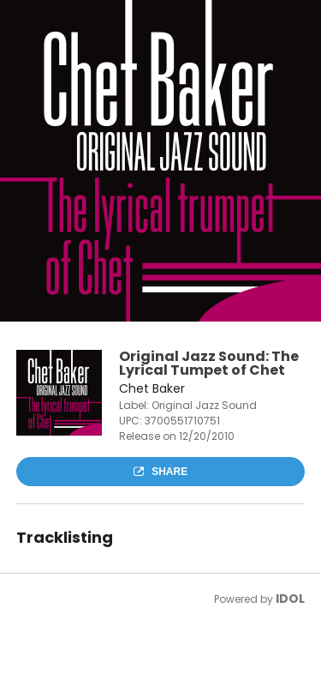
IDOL (290, 598)
